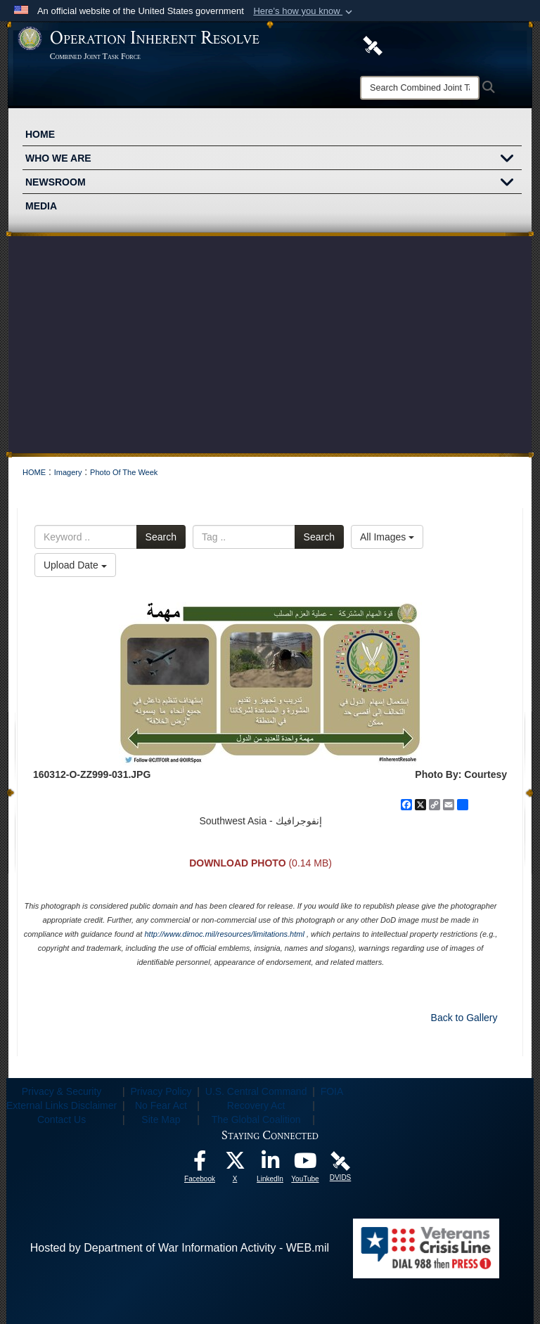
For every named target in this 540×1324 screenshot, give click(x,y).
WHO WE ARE (273, 159)
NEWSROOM (273, 183)
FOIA (332, 1091)
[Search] (420, 88)
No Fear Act (161, 1105)
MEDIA (41, 206)
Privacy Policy (160, 1091)
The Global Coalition (256, 1119)
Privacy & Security (62, 1091)
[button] (304, 11)
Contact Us (61, 1119)
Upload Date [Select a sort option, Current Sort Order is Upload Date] (75, 565)
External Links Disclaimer (61, 1105)
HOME (40, 134)
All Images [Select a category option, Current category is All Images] (387, 537)
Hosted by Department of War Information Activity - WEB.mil (179, 1248)
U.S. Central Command (256, 1091)
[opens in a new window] (199, 1164)
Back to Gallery (464, 1017)
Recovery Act (256, 1105)
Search (161, 537)
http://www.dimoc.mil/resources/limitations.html (224, 934)
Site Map (160, 1119)
